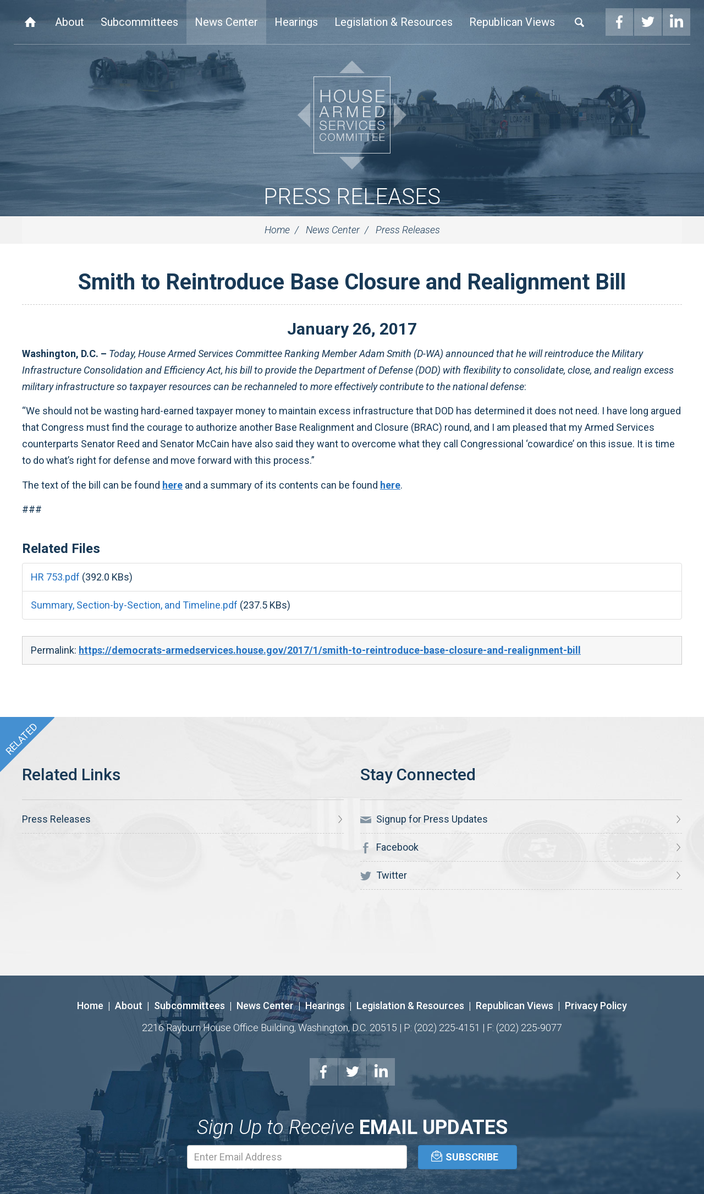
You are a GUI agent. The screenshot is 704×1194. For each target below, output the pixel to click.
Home (30, 22)
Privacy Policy (596, 1005)
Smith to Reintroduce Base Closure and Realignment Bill (352, 282)
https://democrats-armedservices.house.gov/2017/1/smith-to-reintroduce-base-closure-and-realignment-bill (330, 650)
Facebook (619, 22)
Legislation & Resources (393, 22)
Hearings (296, 22)
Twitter (648, 22)
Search (579, 22)
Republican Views (512, 22)
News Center (226, 22)
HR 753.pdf (55, 577)
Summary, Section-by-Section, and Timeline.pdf (134, 605)
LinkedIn (676, 22)
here (172, 485)
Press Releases (352, 197)
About (69, 22)
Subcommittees (139, 22)
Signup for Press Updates (424, 819)
